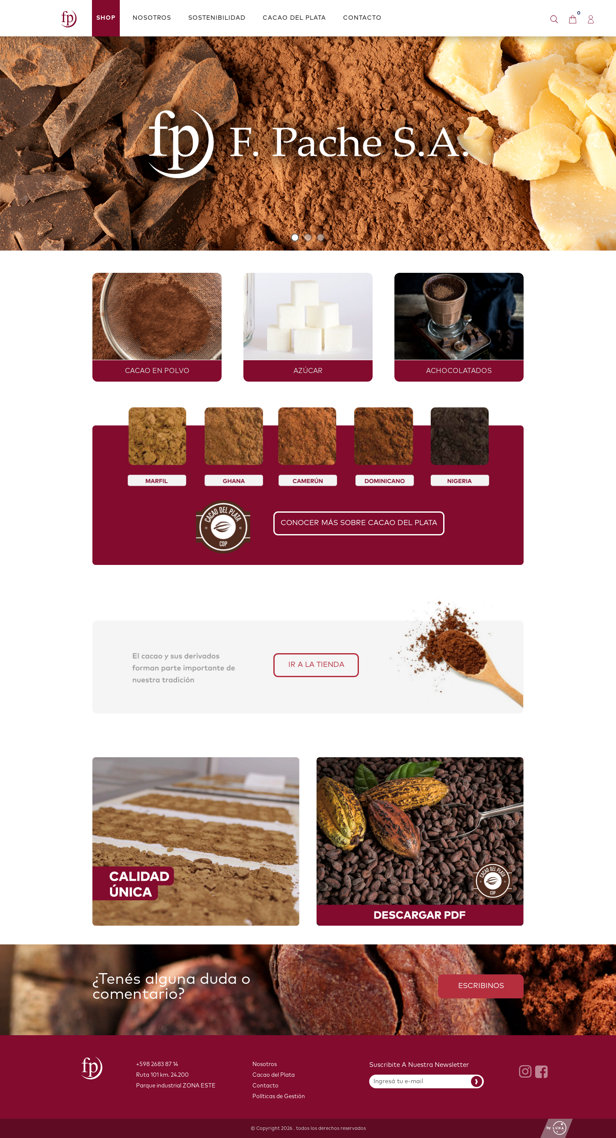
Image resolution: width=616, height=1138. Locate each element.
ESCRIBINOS (481, 986)
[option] (308, 143)
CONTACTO (362, 18)
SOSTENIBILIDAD (217, 18)
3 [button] (321, 237)
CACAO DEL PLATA (294, 18)
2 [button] (308, 237)
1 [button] (295, 237)
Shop (106, 18)
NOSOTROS (152, 18)
